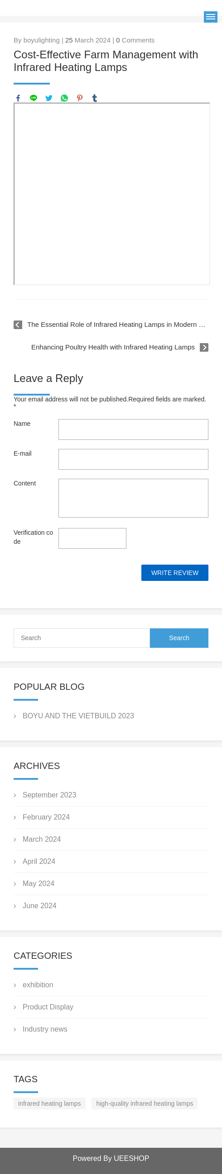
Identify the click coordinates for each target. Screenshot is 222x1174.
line (33, 98)
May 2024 (38, 883)
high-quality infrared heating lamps (144, 1103)
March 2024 (42, 839)
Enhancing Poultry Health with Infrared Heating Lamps (113, 347)
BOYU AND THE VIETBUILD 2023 (78, 716)
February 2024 (46, 817)
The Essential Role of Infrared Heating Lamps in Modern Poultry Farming (117, 324)
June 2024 (40, 906)
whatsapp (64, 98)
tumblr (94, 98)
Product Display (48, 1007)
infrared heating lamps (49, 1103)
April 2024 (39, 861)
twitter (48, 98)
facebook (18, 98)
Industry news (45, 1029)
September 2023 (49, 795)
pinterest (79, 98)
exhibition (38, 985)
